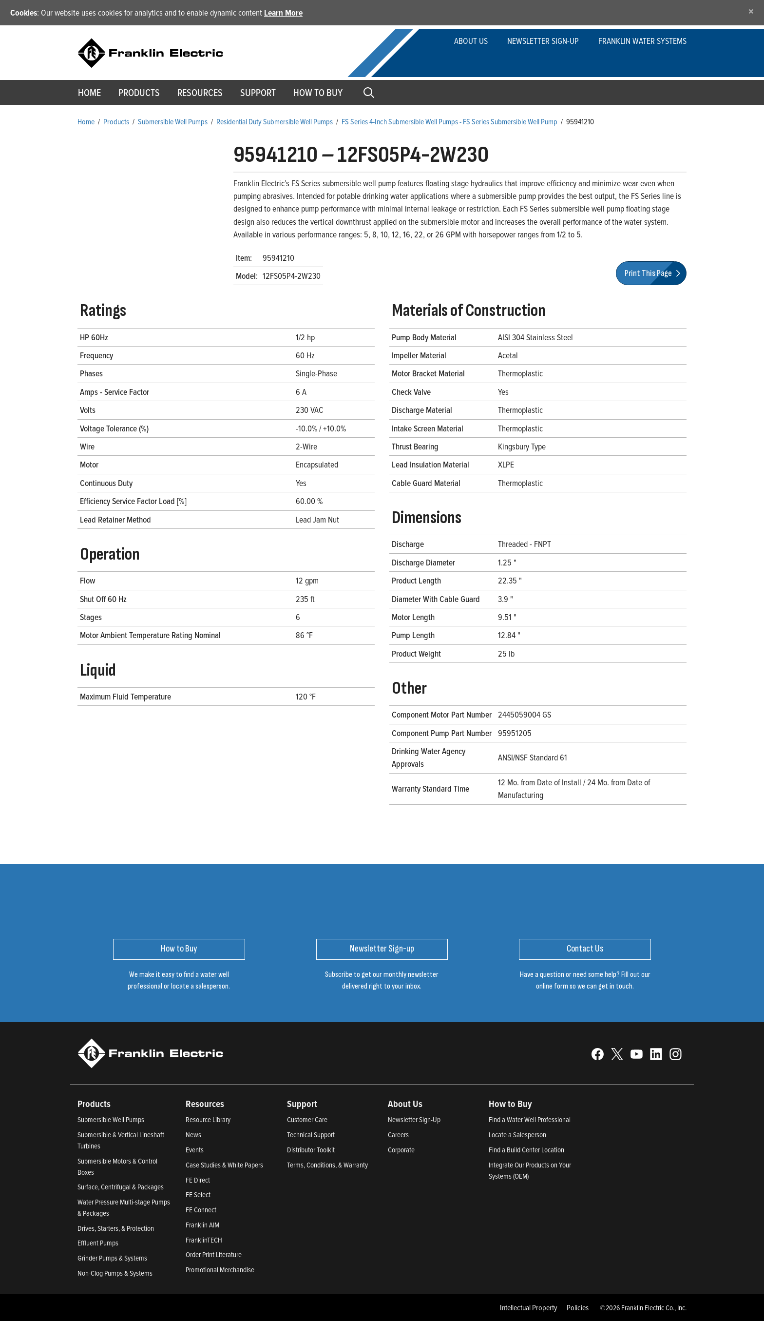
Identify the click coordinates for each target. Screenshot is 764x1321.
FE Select (198, 1194)
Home (89, 92)
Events (195, 1150)
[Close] (751, 10)
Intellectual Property (528, 1307)
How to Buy (318, 92)
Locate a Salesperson (517, 1134)
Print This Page (654, 273)
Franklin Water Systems (642, 41)
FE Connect (201, 1209)
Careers (398, 1134)
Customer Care (307, 1119)
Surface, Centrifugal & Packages (120, 1187)
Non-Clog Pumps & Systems (115, 1273)
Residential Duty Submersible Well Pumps (274, 121)
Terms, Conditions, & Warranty (327, 1165)
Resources (200, 92)
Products (116, 121)
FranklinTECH (204, 1240)
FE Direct (198, 1180)
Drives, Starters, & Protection (115, 1228)
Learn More (283, 12)
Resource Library (208, 1119)
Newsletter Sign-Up (414, 1119)
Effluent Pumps (97, 1243)
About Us (471, 41)
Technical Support (311, 1134)
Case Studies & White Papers (224, 1165)
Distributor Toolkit (311, 1150)
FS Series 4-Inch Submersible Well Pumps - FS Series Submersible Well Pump (449, 121)
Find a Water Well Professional (530, 1119)
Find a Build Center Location (526, 1150)
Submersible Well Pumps (173, 121)
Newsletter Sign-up (543, 41)
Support (258, 92)
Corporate (401, 1150)
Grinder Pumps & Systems (112, 1258)
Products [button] (139, 92)
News (193, 1134)
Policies (578, 1307)
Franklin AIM (202, 1225)
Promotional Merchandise (220, 1269)
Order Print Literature (214, 1254)
